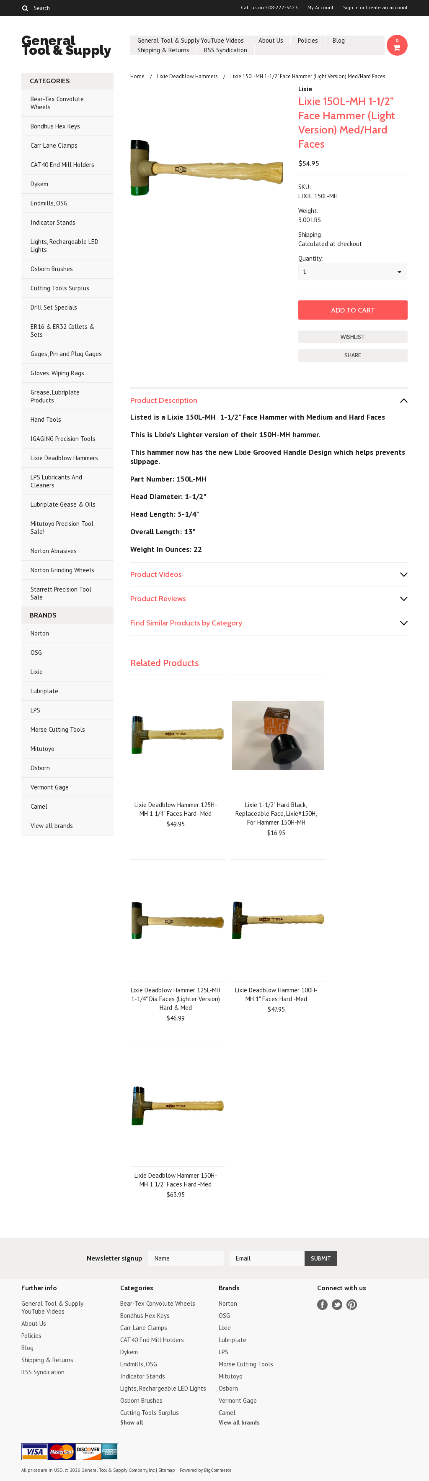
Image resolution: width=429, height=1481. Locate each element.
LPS (35, 710)
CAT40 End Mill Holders (62, 165)
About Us (270, 40)
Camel (39, 806)
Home (137, 76)
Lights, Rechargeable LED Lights (64, 246)
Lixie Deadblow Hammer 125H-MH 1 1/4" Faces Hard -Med (175, 809)
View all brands (52, 826)
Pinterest (351, 1304)
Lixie (37, 672)
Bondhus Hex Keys (55, 126)
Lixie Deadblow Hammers (64, 458)
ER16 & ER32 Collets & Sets (62, 330)
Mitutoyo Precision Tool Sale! (62, 528)
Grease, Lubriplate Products (55, 396)
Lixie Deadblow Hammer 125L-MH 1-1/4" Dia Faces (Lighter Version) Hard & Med (175, 999)
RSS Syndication (225, 50)
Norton (40, 633)
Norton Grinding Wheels (62, 570)
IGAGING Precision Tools (63, 439)
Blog (339, 40)
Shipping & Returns (163, 50)
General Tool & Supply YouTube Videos (190, 40)
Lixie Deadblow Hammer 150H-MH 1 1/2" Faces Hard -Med (175, 1179)
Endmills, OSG (49, 203)
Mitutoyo (42, 749)
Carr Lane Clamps (54, 145)
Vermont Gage (50, 787)
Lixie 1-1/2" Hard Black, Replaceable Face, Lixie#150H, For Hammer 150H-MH (276, 813)
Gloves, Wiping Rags (57, 373)
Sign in (351, 7)
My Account (320, 7)
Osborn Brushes (52, 269)
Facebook (322, 1304)
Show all (131, 1422)
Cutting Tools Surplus (60, 288)
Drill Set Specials (54, 307)
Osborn (40, 768)
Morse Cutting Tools (58, 729)
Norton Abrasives (54, 551)
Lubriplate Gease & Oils (63, 504)
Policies (308, 40)
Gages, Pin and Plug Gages (66, 354)
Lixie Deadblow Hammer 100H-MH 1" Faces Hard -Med (276, 994)
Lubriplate (44, 691)
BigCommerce (218, 1470)
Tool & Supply (66, 47)
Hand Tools (46, 419)
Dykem (39, 184)
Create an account (387, 7)
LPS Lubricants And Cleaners (56, 481)
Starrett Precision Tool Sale (61, 593)
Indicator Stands (53, 222)
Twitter (337, 1304)
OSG (36, 652)
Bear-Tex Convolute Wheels (57, 103)
